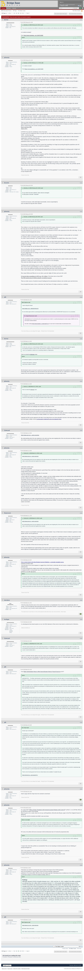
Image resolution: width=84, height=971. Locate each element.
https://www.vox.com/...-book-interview (30, 925)
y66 (5, 297)
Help (79, 5)
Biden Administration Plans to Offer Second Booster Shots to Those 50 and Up (42, 671)
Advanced (83, 8)
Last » (28, 13)
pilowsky (6, 57)
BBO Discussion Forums (6, 10)
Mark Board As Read (25, 968)
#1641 (81, 19)
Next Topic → (79, 948)
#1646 (81, 338)
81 (14, 13)
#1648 (81, 430)
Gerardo (6, 183)
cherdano (7, 600)
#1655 (81, 667)
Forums (3, 8)
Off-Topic (15, 10)
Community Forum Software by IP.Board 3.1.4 (73, 968)
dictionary (32, 354)
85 (22, 13)
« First (9, 13)
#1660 (81, 917)
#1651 (81, 557)
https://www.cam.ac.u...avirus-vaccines (30, 435)
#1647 (81, 381)
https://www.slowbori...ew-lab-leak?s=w (40, 323)
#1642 (81, 57)
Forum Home (10, 968)
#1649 (81, 448)
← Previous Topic (64, 948)
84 (20, 13)
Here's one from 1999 (26, 127)
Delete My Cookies (17, 968)
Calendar (14, 8)
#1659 (81, 865)
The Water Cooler (21, 10)
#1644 (81, 211)
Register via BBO (64, 5)
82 (16, 13)
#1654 (81, 638)
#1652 (81, 600)
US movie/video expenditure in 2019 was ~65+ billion (34, 276)
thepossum (7, 513)
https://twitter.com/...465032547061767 (30, 308)
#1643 (81, 182)
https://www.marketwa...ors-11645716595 (33, 35)
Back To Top (4, 968)
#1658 (81, 805)
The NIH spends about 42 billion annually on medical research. (36, 278)
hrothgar (6, 619)
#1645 (81, 297)
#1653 (81, 619)
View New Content (76, 10)
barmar (6, 19)
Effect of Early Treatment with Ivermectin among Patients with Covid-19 (47, 809)
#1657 (81, 789)
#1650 (81, 513)
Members (9, 8)
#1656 (81, 722)
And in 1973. (24, 128)
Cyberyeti (7, 430)
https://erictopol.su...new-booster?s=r (30, 775)
